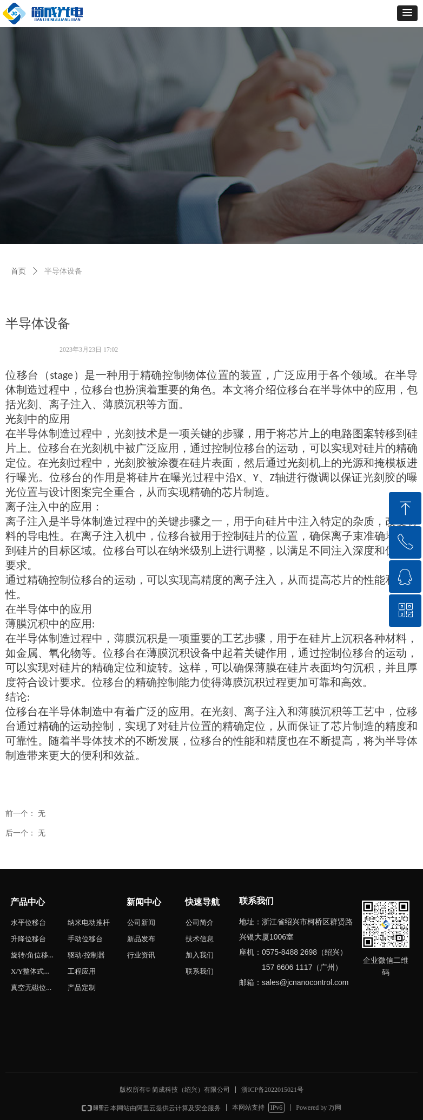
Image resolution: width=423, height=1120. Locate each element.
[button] (407, 13)
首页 (18, 271)
